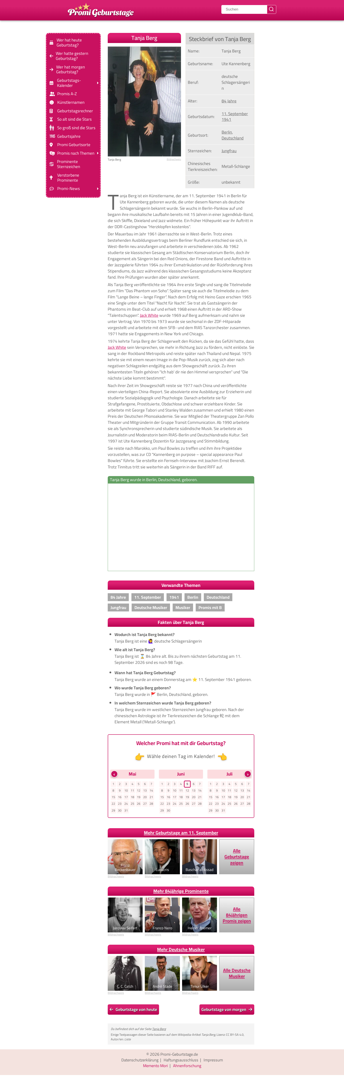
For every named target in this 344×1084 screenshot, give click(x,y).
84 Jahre (118, 597)
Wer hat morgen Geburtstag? (70, 69)
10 (126, 791)
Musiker (183, 607)
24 (126, 804)
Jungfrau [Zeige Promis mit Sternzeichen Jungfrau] (229, 151)
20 (145, 798)
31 (126, 811)
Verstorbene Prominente (68, 177)
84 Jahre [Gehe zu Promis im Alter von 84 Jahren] (229, 101)
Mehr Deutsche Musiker (181, 950)
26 (138, 804)
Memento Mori (155, 1066)
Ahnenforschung (188, 1066)
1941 (174, 597)
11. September (147, 597)
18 (132, 798)
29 (113, 811)
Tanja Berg (159, 1030)
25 (132, 804)
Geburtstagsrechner (75, 111)
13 (145, 791)
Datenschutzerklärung (138, 1061)
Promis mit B (210, 607)
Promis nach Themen (75, 153)
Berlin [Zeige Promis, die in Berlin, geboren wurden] (227, 132)
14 (151, 791)
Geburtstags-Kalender (69, 83)
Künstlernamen (70, 102)
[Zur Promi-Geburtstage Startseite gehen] (101, 9)
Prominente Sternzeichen (68, 164)
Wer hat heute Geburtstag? (69, 42)
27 (145, 804)
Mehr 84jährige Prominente (181, 892)
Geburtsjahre (69, 136)
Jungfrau (118, 607)
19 (138, 798)
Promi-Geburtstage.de (179, 1055)
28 (151, 804)
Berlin (192, 597)
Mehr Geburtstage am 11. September (181, 834)
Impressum (215, 1061)
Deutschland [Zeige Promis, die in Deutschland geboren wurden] (233, 138)
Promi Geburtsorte (73, 145)
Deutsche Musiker (150, 607)
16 (120, 798)
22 (113, 804)
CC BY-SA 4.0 (235, 1035)
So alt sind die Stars (74, 119)
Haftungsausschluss (181, 1061)
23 (120, 804)
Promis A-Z (67, 94)
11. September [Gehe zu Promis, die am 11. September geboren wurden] (235, 114)
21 (151, 798)
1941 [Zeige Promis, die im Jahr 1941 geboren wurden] (226, 119)
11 (132, 791)
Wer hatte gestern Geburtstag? (72, 56)
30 (120, 811)
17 (126, 798)
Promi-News (68, 188)
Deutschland (218, 597)
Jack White (149, 315)
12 (138, 791)
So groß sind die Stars (76, 128)
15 (113, 798)
